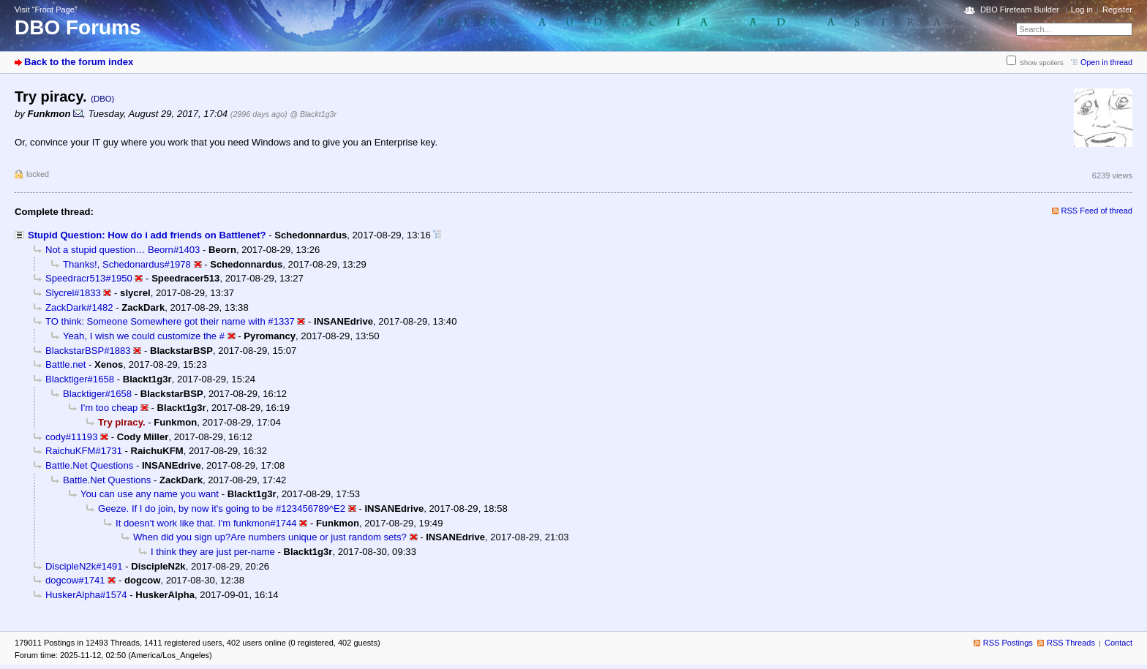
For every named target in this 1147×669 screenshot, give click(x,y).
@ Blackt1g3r (313, 114)
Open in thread (1106, 62)
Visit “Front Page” (46, 9)
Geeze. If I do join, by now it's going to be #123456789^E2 (221, 508)
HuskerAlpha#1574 (86, 594)
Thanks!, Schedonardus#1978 (127, 264)
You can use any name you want (149, 493)
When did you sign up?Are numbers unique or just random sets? (270, 537)
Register (1117, 9)
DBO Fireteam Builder (1019, 9)
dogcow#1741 (75, 580)
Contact (1118, 642)
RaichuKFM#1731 (83, 450)
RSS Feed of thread (1097, 210)
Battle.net (65, 364)
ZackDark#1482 (79, 307)
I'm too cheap (109, 407)
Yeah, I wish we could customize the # (144, 335)
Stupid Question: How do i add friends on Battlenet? (147, 235)
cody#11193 (71, 436)
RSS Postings (1008, 642)
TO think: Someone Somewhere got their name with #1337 (170, 321)
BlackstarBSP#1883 (88, 350)
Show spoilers (1042, 62)
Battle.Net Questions (89, 465)
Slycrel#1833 (73, 292)
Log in (1082, 9)
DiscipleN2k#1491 (84, 566)
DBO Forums (78, 27)
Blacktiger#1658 (79, 379)
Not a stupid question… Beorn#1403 (122, 249)
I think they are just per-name (213, 551)
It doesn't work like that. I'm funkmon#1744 (206, 523)
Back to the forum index (78, 61)
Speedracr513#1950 (88, 278)
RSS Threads (1071, 642)
